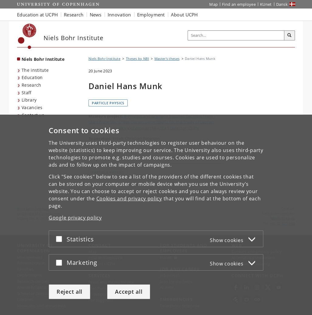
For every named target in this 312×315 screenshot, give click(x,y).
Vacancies (32, 107)
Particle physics (108, 103)
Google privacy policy (75, 217)
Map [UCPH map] (213, 4)
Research (31, 85)
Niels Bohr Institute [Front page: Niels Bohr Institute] (43, 59)
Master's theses (167, 58)
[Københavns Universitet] (27, 36)
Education (32, 77)
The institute (35, 70)
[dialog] (156, 215)
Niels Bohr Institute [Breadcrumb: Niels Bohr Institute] (104, 58)
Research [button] (73, 15)
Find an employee (239, 4)
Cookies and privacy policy (129, 198)
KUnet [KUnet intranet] (266, 4)
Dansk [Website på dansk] (282, 4)
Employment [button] (151, 15)
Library (29, 100)
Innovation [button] (119, 15)
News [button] (96, 15)
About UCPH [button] (184, 15)
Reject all (69, 291)
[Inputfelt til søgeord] (236, 35)
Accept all (128, 291)
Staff (27, 92)
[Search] (289, 35)
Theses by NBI (137, 58)
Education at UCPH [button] (37, 15)
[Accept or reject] (60, 239)
